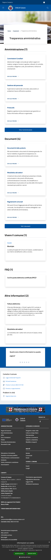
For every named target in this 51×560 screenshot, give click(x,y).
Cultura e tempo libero (32, 433)
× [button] (49, 542)
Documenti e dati (5, 444)
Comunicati (29, 455)
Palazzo (9, 243)
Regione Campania (7, 2)
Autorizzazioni (5, 465)
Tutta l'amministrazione (25, 130)
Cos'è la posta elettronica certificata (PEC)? (21, 277)
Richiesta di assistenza (32, 484)
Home (9, 31)
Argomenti (16, 31)
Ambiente (3, 460)
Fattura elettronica (13, 303)
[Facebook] (40, 421)
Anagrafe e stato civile (32, 431)
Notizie (28, 453)
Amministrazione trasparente (9, 530)
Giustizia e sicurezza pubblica (9, 455)
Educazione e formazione (8, 453)
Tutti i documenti (25, 226)
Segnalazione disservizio (33, 479)
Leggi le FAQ (29, 482)
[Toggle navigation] (3, 8)
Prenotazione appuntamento (34, 477)
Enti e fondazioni (5, 437)
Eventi (27, 466)
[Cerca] (48, 8)
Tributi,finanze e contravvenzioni (10, 458)
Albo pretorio (4, 533)
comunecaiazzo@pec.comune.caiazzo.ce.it (12, 519)
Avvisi (27, 458)
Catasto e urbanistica (32, 440)
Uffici (2, 435)
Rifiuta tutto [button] (32, 553)
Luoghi (28, 468)
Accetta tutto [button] (19, 553)
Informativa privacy (6, 535)
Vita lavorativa (30, 435)
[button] (25, 557)
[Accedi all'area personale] (44, 2)
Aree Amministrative (7, 433)
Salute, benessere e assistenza (9, 462)
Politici (3, 440)
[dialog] (25, 550)
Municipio (10, 246)
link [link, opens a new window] (41, 550)
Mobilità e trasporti (31, 442)
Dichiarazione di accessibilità (9, 540)
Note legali (4, 537)
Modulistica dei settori (15, 329)
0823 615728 (14, 522)
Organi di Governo (6, 431)
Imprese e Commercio (32, 437)
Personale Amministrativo (8, 442)
